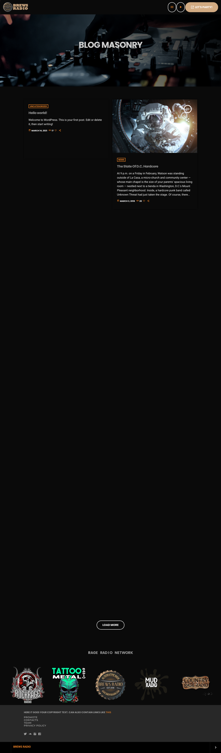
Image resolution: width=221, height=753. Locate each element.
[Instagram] (34, 734)
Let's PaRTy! (202, 7)
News (121, 159)
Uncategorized (38, 106)
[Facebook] (39, 734)
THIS (108, 712)
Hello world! (38, 113)
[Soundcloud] (30, 734)
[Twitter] (25, 734)
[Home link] (16, 7)
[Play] (180, 7)
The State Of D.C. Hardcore (137, 166)
